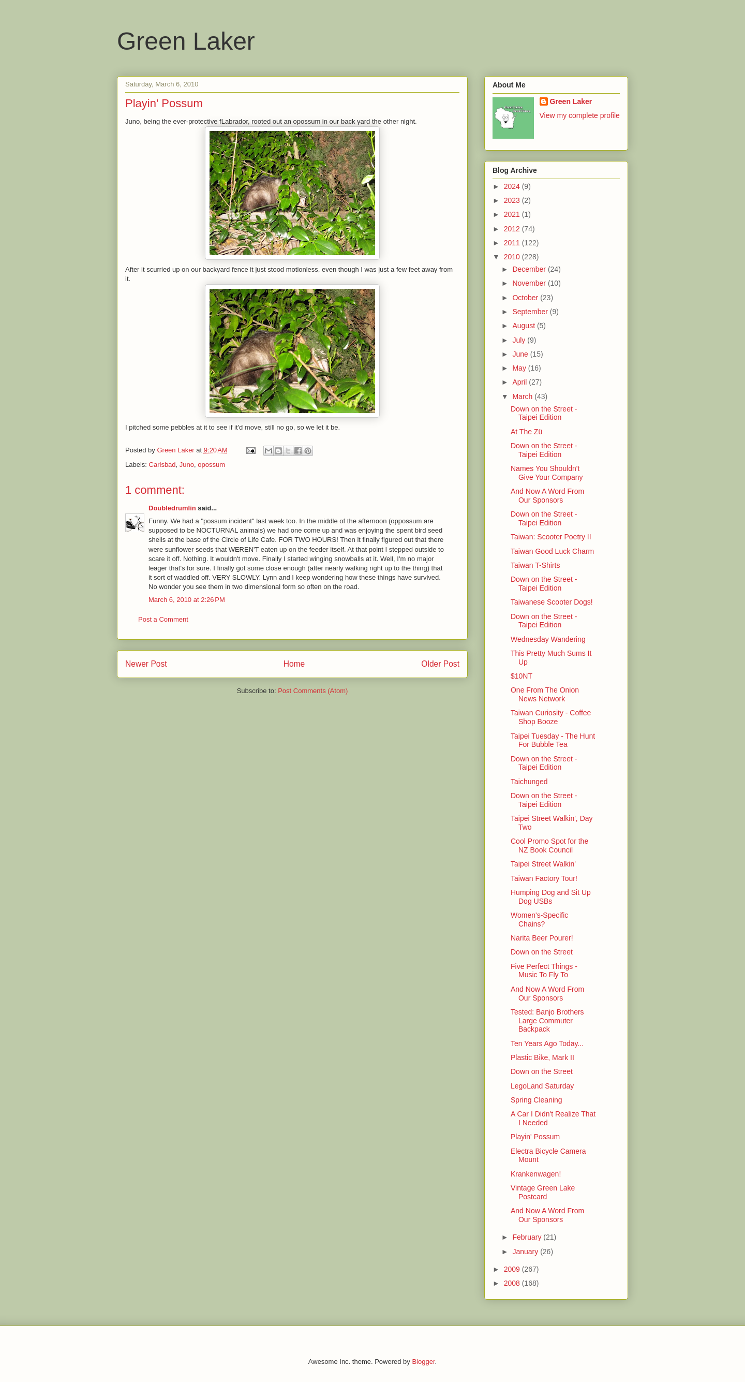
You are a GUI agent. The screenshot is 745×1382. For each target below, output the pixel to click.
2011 (513, 243)
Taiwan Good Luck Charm (552, 551)
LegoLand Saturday (542, 1086)
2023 (513, 200)
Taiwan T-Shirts (535, 565)
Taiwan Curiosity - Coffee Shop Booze (551, 717)
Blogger (423, 1361)
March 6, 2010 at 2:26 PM (186, 600)
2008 (513, 1283)
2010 (513, 257)
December (529, 269)
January (526, 1251)
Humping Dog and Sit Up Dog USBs (551, 896)
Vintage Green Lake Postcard (543, 1192)
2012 (513, 229)
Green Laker (186, 41)
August (524, 325)
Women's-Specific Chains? (539, 919)
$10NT (521, 676)
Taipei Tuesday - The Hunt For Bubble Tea (553, 740)
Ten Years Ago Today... (547, 1043)
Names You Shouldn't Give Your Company (547, 472)
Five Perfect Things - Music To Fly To (544, 970)
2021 (513, 214)
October (526, 297)
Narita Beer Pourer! (542, 938)
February (527, 1237)
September (530, 311)
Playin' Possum (535, 1137)
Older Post (440, 663)
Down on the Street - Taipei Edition (544, 413)
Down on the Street (542, 952)
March (523, 396)
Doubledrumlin (172, 508)
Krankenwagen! (536, 1174)
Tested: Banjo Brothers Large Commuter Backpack (547, 1021)
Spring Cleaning (536, 1100)
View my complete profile (580, 115)
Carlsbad (162, 464)
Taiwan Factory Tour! (544, 878)
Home (294, 663)
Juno (187, 464)
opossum (211, 464)
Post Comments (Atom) (313, 691)
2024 (513, 186)
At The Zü (526, 432)
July (519, 340)
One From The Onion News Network (545, 694)
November (529, 283)
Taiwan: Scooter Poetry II (551, 537)
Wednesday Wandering (548, 639)
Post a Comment (163, 619)
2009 (513, 1269)
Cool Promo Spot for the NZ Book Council (549, 845)
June (521, 354)
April (520, 382)
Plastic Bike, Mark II (542, 1057)
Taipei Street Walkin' (543, 864)
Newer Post (146, 663)
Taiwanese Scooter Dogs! (552, 602)
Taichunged (529, 781)
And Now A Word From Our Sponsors (547, 495)
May (520, 368)
